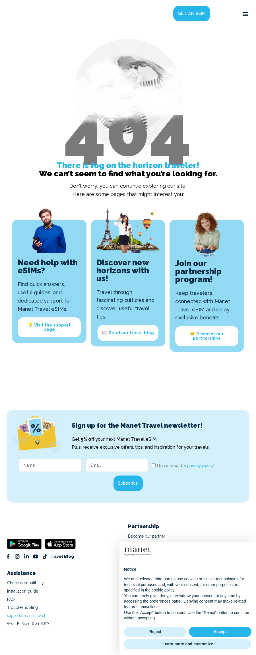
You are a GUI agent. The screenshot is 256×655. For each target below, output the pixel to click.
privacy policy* (201, 465)
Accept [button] (220, 631)
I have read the (186, 465)
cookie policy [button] (163, 590)
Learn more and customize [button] (187, 644)
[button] (245, 13)
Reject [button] (155, 631)
